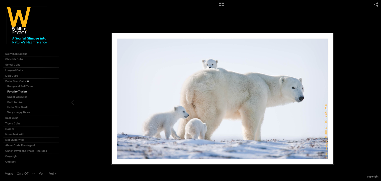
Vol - (42, 173)
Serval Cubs (14, 64)
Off (26, 173)
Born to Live (15, 102)
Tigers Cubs (14, 123)
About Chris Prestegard (20, 145)
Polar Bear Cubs (17, 81)
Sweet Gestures (17, 97)
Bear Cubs (13, 118)
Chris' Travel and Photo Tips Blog (26, 151)
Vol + (52, 173)
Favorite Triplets (17, 91)
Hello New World (17, 107)
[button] (222, 6)
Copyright (11, 156)
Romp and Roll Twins (20, 86)
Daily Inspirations (16, 54)
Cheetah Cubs (16, 59)
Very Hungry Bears (18, 112)
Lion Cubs (13, 75)
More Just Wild (16, 134)
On (19, 173)
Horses (11, 129)
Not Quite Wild (16, 140)
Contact (10, 161)
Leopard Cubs (15, 70)
